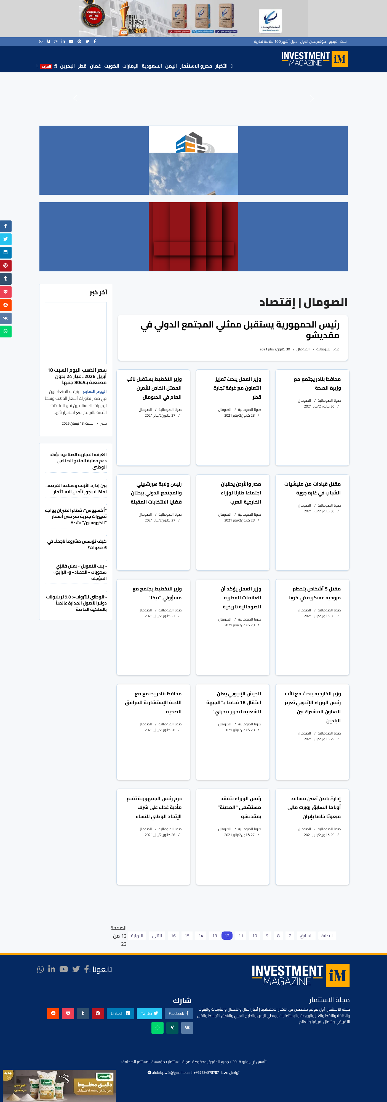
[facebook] (95, 41)
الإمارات (130, 66)
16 (173, 935)
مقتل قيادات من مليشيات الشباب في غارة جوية (312, 488)
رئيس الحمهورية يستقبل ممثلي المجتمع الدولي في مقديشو (240, 329)
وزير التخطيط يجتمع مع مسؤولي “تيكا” (157, 593)
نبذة (343, 41)
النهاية (137, 935)
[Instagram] (55, 41)
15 (187, 935)
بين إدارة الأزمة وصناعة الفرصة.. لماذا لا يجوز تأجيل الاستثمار (76, 488)
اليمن (171, 66)
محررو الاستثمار (196, 66)
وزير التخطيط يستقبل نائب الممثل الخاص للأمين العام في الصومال (154, 388)
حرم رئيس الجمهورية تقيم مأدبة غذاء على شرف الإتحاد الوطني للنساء (154, 807)
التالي (157, 935)
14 (200, 935)
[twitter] (87, 41)
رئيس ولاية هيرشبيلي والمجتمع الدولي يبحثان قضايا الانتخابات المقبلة (156, 493)
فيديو (333, 41)
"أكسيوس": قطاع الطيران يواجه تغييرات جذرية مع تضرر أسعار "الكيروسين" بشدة (76, 516)
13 (214, 935)
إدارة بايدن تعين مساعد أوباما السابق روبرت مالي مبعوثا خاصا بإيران (314, 807)
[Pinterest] (79, 41)
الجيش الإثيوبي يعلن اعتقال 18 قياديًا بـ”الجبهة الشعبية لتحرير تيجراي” (233, 702)
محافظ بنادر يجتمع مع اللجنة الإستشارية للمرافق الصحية (153, 702)
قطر (82, 66)
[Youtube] (71, 41)
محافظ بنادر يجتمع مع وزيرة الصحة (317, 383)
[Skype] (48, 41)
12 (227, 935)
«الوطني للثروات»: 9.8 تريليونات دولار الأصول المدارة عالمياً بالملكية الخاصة (76, 603)
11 (240, 935)
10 (254, 935)
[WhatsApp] (40, 41)
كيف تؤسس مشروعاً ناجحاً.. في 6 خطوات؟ (77, 544)
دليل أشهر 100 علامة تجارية (275, 41)
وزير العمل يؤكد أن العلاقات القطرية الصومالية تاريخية (241, 597)
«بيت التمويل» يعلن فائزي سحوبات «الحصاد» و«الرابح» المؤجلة (80, 572)
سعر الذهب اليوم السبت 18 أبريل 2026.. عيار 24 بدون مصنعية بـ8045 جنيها (77, 376)
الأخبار (221, 66)
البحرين (67, 66)
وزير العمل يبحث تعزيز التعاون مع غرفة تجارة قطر (237, 388)
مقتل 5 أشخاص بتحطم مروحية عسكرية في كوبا (315, 593)
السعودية (152, 66)
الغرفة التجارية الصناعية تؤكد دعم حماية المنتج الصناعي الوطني (78, 460)
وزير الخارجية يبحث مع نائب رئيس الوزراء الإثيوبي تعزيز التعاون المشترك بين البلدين (313, 707)
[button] (75, 98)
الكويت (111, 66)
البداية (327, 935)
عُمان (95, 66)
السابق (306, 935)
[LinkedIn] (63, 41)
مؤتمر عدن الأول (313, 41)
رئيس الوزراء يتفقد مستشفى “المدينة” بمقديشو (239, 807)
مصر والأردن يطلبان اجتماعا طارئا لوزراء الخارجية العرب (241, 493)
